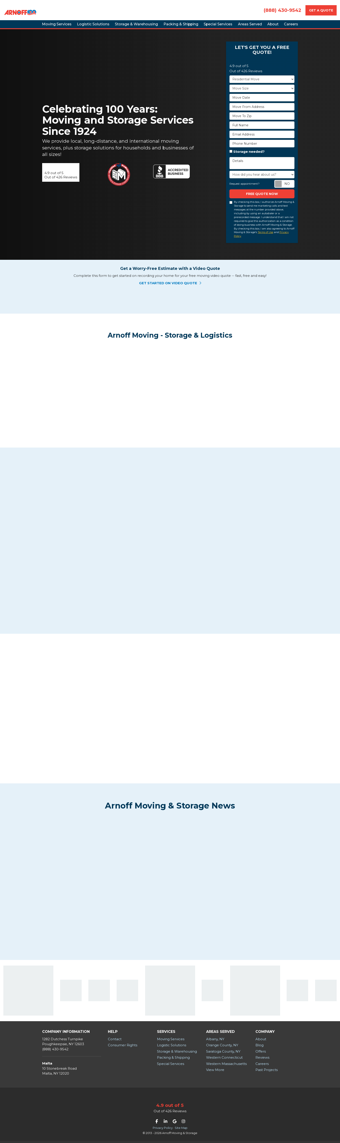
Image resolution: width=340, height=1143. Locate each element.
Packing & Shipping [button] (176, 27)
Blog (259, 1047)
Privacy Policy (163, 1130)
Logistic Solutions (171, 1047)
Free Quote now (262, 199)
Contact (115, 1041)
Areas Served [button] (254, 27)
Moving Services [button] (40, 27)
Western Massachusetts (226, 1066)
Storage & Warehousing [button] (127, 27)
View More (215, 1072)
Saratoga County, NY (223, 1053)
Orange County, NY (222, 1047)
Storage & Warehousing (177, 1053)
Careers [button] (307, 27)
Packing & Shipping (173, 1059)
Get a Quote (321, 10)
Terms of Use (265, 237)
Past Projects (266, 1072)
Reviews (262, 1059)
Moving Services (170, 1041)
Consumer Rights (122, 1047)
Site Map (181, 1130)
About (260, 1041)
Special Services (170, 1066)
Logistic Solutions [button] (80, 27)
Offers (260, 1053)
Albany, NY (215, 1041)
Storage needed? (249, 157)
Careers (262, 1066)
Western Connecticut (224, 1059)
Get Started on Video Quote (170, 288)
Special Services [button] (218, 27)
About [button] (283, 27)
